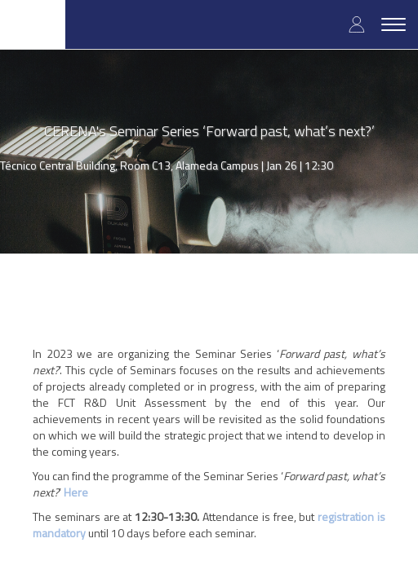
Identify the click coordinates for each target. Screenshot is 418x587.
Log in (356, 24)
